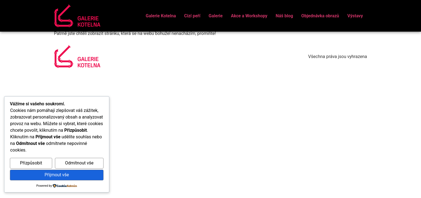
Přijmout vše (56, 174)
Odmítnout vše (79, 163)
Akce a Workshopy (249, 15)
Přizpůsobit (31, 163)
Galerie (216, 15)
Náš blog (284, 15)
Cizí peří (192, 15)
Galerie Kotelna (161, 15)
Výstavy (355, 15)
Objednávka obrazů (320, 15)
